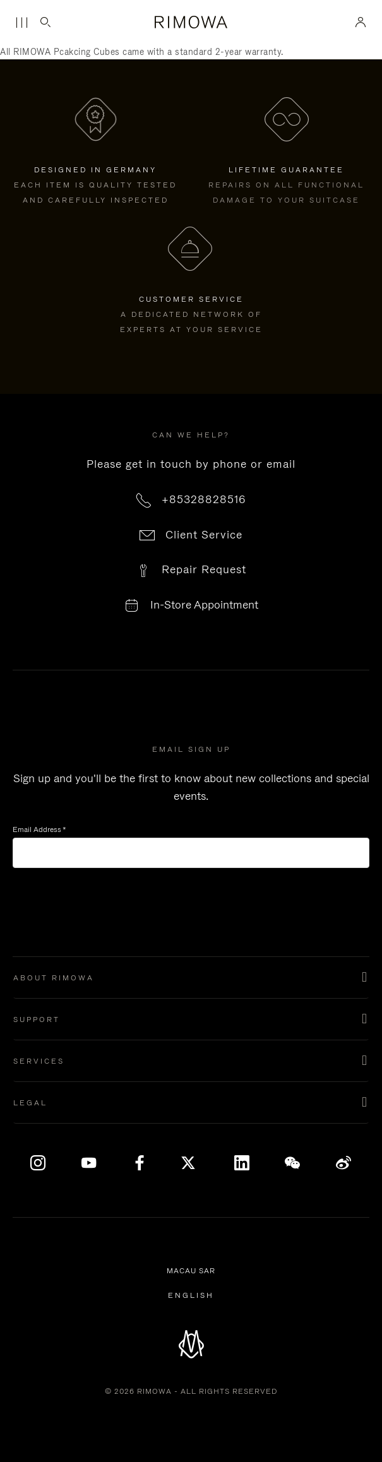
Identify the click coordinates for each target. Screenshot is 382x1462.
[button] (191, 978)
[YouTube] (89, 1163)
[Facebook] (140, 1163)
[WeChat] (293, 1163)
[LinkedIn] (241, 1163)
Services (38, 1061)
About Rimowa (53, 978)
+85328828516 (204, 499)
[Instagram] (38, 1163)
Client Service (203, 534)
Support (36, 1019)
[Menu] (21, 23)
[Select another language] (191, 1295)
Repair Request (204, 569)
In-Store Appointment (204, 605)
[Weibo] (344, 1163)
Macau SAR (193, 1271)
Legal (30, 1103)
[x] (191, 1163)
